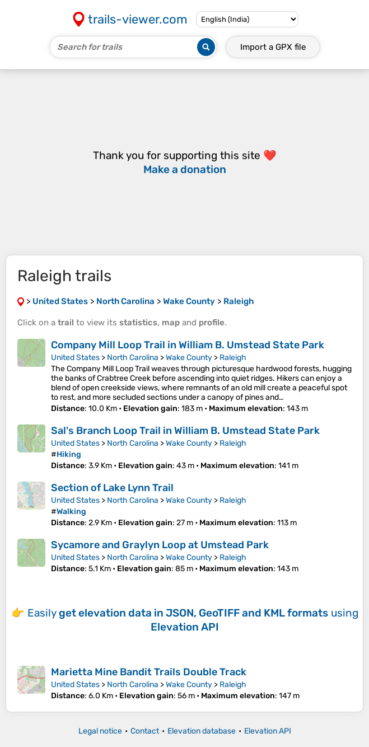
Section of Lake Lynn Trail (112, 488)
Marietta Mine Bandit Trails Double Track (148, 672)
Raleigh (232, 357)
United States (75, 357)
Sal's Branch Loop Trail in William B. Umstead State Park (185, 430)
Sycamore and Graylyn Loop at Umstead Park (160, 545)
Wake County (189, 357)
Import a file (273, 47)
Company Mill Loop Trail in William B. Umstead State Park (187, 345)
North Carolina (132, 357)
